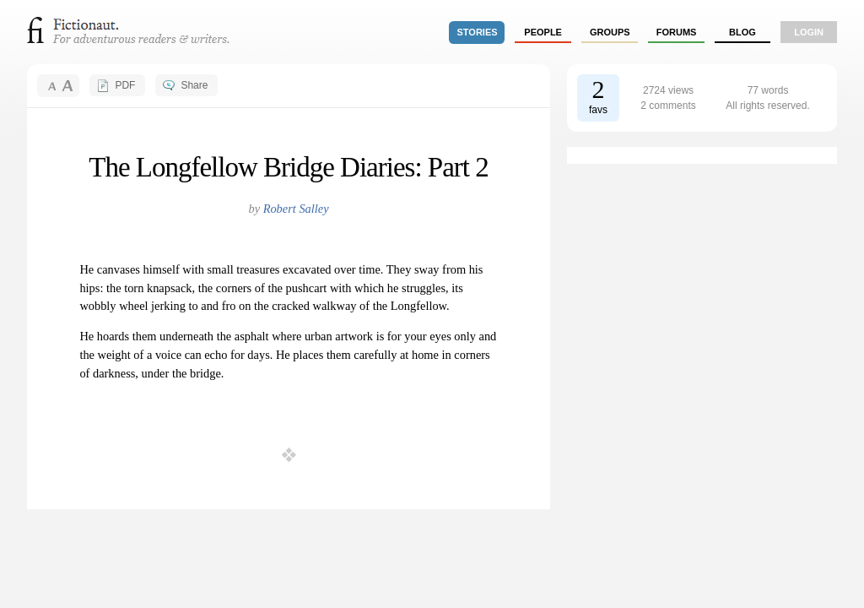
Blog (742, 32)
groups (610, 32)
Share (194, 85)
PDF (125, 85)
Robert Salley (296, 208)
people (543, 32)
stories (477, 32)
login (809, 32)
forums (676, 32)
